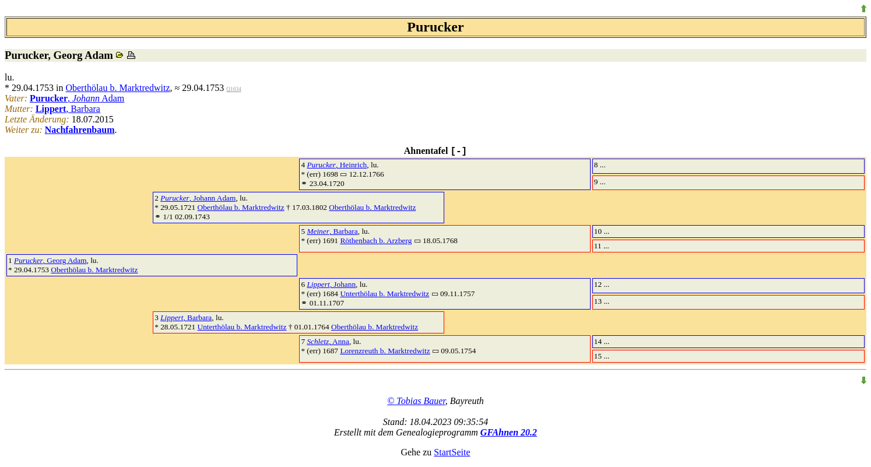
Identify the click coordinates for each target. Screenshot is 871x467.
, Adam (77, 98)
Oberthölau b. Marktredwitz (117, 88)
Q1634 (233, 89)
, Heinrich (337, 164)
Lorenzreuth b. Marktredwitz (385, 350)
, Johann (331, 284)
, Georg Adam (50, 260)
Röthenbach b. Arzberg (376, 240)
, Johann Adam (198, 198)
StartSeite (452, 452)
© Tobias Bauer (416, 401)
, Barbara (68, 109)
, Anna (328, 341)
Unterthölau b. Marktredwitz (384, 293)
